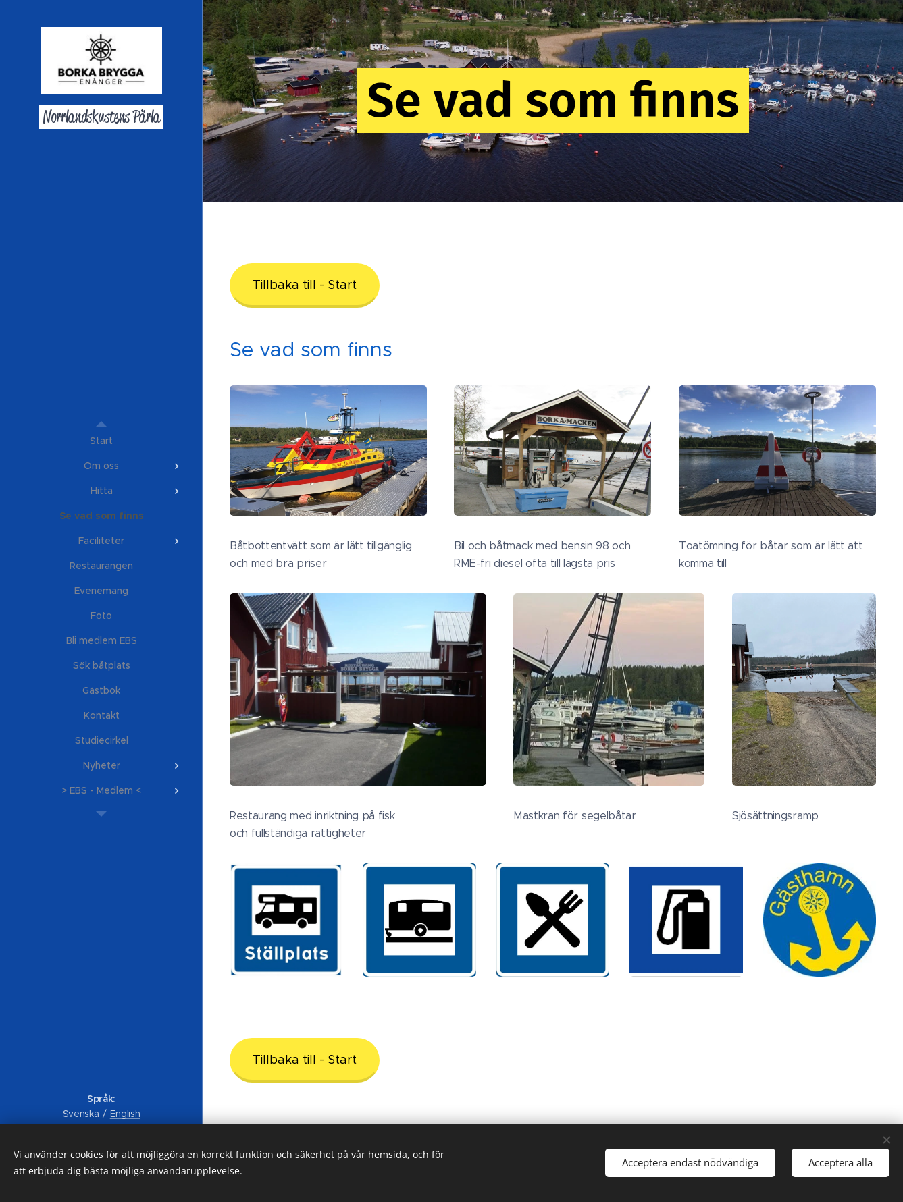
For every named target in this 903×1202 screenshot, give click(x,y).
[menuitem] (101, 441)
